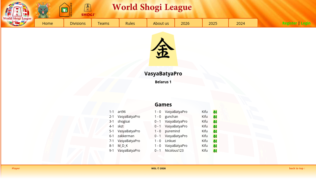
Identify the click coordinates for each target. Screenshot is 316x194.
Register (289, 23)
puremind (172, 131)
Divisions (78, 23)
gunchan (171, 116)
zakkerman (126, 136)
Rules (130, 23)
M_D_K (123, 145)
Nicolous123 (174, 150)
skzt (121, 126)
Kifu (205, 111)
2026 (185, 23)
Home (47, 23)
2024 (240, 23)
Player (16, 168)
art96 (122, 111)
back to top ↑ (297, 168)
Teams (103, 23)
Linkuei (170, 140)
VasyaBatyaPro (176, 111)
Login (306, 23)
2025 (213, 23)
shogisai (124, 121)
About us (161, 23)
